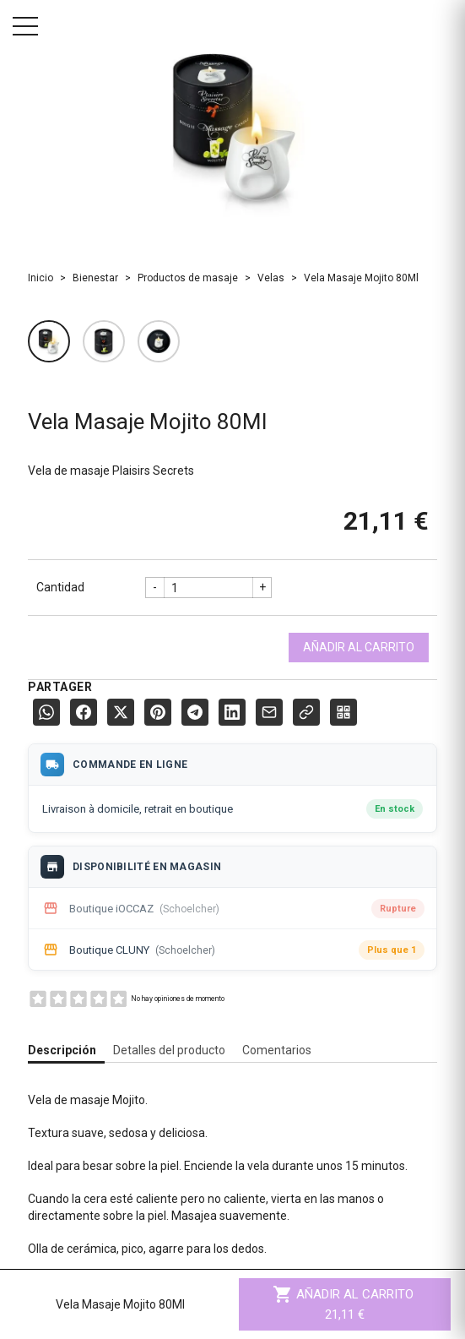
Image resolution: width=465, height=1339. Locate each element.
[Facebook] (83, 712)
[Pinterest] (157, 712)
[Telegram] (195, 712)
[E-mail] (269, 712)
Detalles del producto (169, 1050)
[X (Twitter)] (120, 712)
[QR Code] (343, 712)
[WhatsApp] (46, 712)
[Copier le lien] (306, 712)
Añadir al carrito (358, 647)
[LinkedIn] (232, 712)
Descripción (62, 1050)
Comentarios (276, 1050)
